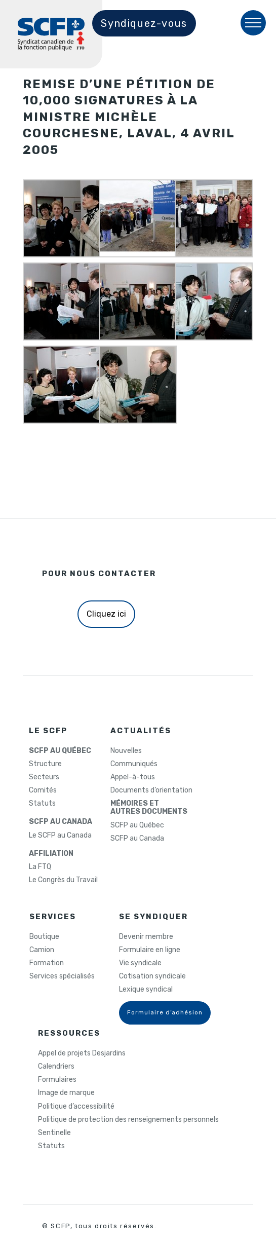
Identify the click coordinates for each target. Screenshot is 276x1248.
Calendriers (56, 1067)
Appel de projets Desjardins (82, 1053)
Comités (43, 790)
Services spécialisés (62, 976)
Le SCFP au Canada (60, 835)
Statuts (42, 804)
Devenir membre (146, 937)
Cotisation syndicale (152, 976)
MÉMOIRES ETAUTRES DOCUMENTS (148, 808)
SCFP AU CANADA (60, 822)
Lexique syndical (146, 990)
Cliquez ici (106, 614)
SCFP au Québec (137, 825)
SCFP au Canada (137, 839)
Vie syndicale (140, 963)
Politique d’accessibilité (76, 1107)
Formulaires (57, 1080)
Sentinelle (54, 1133)
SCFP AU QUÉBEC (60, 751)
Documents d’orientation (151, 790)
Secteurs (44, 777)
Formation (46, 963)
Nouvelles (126, 751)
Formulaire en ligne (149, 950)
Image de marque (66, 1093)
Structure (45, 764)
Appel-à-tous (132, 777)
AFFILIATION (51, 854)
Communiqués (133, 764)
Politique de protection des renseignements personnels (128, 1120)
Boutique (44, 937)
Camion (41, 950)
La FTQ (40, 867)
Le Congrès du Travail (63, 880)
